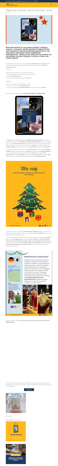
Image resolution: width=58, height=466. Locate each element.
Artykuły (7, 12)
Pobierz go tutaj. (10, 322)
